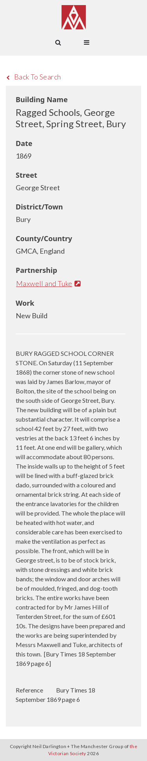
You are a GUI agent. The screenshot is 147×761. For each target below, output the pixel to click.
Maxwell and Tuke (48, 283)
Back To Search (33, 76)
